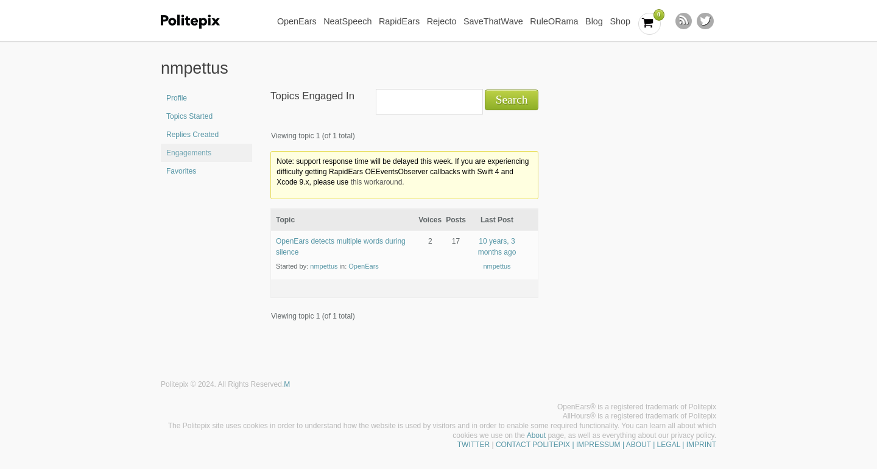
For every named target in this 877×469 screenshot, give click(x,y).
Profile (176, 98)
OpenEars (297, 21)
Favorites (181, 171)
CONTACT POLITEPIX (533, 444)
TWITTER (473, 444)
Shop (620, 21)
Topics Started (189, 116)
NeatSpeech (347, 21)
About (536, 435)
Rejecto (442, 21)
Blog (594, 21)
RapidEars (399, 21)
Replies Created (192, 134)
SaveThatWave (493, 21)
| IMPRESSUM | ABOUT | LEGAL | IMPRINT (643, 444)
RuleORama (554, 21)
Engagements (188, 153)
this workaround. (377, 182)
